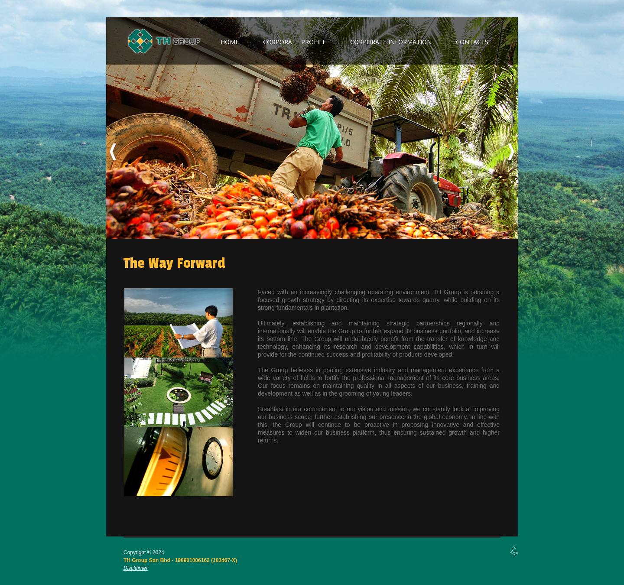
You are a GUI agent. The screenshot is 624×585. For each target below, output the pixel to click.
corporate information (391, 42)
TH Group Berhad (164, 41)
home (230, 42)
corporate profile (294, 42)
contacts (472, 42)
